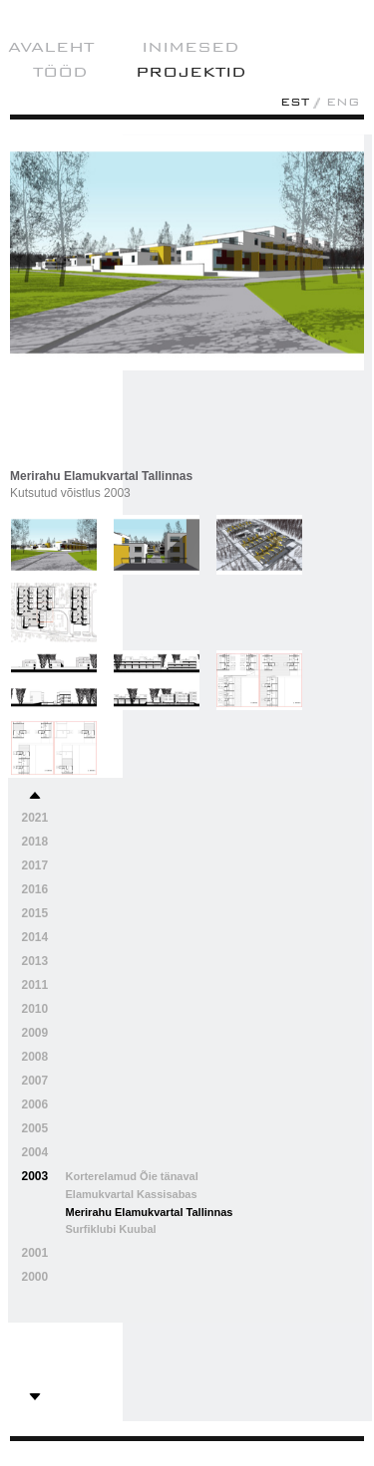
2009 (35, 1033)
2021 (35, 818)
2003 (35, 1176)
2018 (35, 842)
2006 (35, 1104)
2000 (35, 1277)
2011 (35, 985)
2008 (35, 1057)
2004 (35, 1152)
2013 (35, 961)
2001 (35, 1253)
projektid (191, 72)
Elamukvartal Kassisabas (131, 1194)
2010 (35, 1009)
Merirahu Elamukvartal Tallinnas (149, 1212)
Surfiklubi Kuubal (111, 1229)
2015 (35, 913)
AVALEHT (51, 47)
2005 (35, 1128)
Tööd (60, 72)
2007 (35, 1081)
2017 (35, 865)
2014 (35, 937)
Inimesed (190, 47)
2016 (35, 889)
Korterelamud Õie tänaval (132, 1176)
